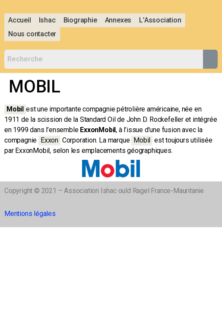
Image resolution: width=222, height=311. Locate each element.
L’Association (160, 20)
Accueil (19, 20)
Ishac (47, 20)
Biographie (80, 20)
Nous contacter (32, 34)
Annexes (118, 20)
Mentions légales (30, 213)
